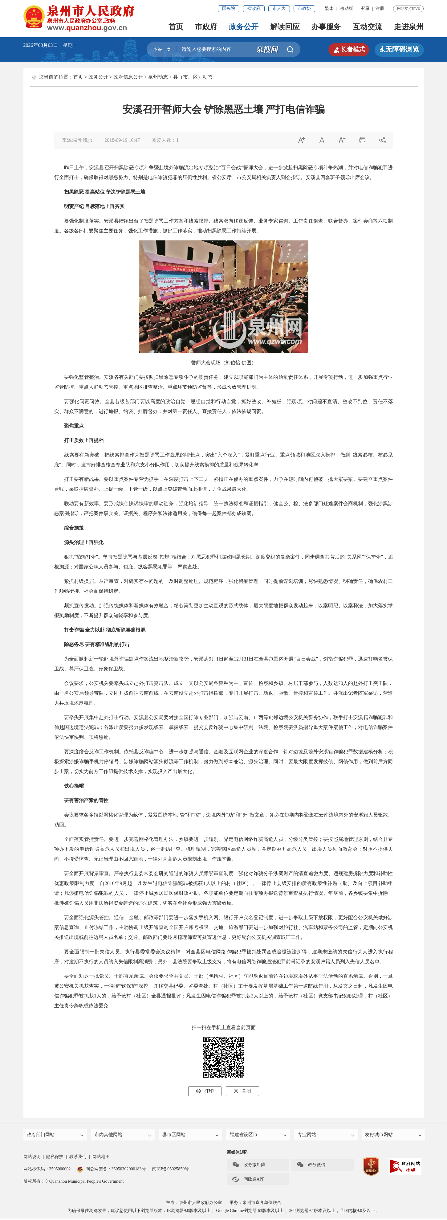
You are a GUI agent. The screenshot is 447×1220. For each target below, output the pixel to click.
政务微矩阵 (248, 1166)
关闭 (242, 1091)
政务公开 (243, 27)
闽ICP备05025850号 (170, 1170)
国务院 (228, 8)
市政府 (206, 27)
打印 (205, 1091)
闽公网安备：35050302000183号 (111, 1170)
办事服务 (326, 27)
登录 (365, 8)
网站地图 (101, 1158)
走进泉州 (409, 27)
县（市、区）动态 (193, 77)
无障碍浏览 (399, 49)
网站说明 (32, 1158)
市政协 (304, 8)
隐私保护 (54, 1158)
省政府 (253, 8)
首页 (176, 27)
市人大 (279, 8)
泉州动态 (158, 77)
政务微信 (310, 1166)
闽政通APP (248, 1181)
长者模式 (346, 49)
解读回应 (285, 27)
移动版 (346, 8)
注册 (380, 8)
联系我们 (78, 1158)
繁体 (329, 8)
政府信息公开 (128, 77)
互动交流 (367, 27)
